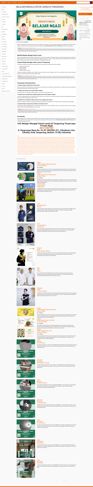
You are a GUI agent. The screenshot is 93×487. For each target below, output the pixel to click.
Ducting (3, 19)
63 (69, 481)
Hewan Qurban (5, 78)
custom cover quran (5, 16)
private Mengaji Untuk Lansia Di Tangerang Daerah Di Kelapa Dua (63, 142)
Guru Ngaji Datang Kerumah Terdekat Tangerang (84, 19)
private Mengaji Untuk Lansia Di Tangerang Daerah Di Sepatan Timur (49, 150)
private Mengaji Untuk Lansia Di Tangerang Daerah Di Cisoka (53, 139)
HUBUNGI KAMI (21, 2)
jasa (2, 26)
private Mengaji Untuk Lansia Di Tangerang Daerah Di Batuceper (48, 137)
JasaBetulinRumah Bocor (41, 341)
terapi (3, 71)
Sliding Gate (4, 51)
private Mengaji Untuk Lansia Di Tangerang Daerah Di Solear (35, 151)
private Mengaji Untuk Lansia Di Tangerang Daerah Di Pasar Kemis (59, 147)
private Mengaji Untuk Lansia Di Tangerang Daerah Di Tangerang (38, 152)
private (3, 36)
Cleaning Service (5, 14)
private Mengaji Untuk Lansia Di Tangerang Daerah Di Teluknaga (59, 152)
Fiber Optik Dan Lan (5, 73)
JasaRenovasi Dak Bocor (40, 461)
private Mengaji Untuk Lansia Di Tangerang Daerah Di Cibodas (31, 138)
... (59, 481)
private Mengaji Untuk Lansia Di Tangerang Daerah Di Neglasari (32, 146)
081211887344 (46, 128)
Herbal (3, 88)
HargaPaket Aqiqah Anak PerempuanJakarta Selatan (46, 164)
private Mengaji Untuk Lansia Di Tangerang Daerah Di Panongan (37, 147)
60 (63, 481)
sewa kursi (4, 63)
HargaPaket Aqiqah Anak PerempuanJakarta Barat (46, 309)
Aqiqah (3, 9)
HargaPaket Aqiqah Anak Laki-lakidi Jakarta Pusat (45, 320)
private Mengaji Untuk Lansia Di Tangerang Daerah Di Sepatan (27, 150)
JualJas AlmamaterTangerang (41, 225)
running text (4, 41)
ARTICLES (14, 2)
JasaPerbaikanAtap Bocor (40, 441)
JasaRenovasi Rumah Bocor (41, 421)
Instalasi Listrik (5, 81)
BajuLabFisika (38, 269)
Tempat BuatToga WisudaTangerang (41, 185)
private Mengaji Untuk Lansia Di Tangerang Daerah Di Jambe (38, 141)
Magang (3, 31)
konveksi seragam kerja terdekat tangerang (28, 75)
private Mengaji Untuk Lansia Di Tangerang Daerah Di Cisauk (34, 139)
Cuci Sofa (3, 86)
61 (65, 481)
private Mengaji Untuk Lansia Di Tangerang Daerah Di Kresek (47, 143)
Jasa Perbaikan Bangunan (7, 76)
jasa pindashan (4, 29)
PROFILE (9, 2)
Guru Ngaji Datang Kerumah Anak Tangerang (85, 35)
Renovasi (3, 39)
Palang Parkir (4, 34)
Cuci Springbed (4, 66)
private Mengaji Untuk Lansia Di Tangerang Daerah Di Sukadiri (55, 151)
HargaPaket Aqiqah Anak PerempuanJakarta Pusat (46, 174)
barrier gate (4, 11)
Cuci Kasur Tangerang (83, 27)
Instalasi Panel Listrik (6, 91)
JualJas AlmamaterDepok (41, 205)
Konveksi (3, 61)
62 (67, 481)
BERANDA (4, 2)
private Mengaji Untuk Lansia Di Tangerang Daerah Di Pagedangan (53, 146)
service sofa (4, 49)
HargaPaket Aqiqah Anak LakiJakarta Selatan (44, 330)
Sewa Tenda (4, 56)
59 (61, 481)
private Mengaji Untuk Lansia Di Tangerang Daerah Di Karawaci (42, 142)
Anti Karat (4, 6)
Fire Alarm (4, 21)
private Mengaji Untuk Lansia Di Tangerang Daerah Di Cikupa (50, 138)
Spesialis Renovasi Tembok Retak (41, 401)
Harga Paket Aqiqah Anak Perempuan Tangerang (85, 23)
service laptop (4, 46)
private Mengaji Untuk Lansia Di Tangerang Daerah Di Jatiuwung (59, 141)
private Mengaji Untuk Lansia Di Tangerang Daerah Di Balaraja (27, 137)
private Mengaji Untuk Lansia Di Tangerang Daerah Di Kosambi (27, 143)
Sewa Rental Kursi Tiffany (84, 16)
